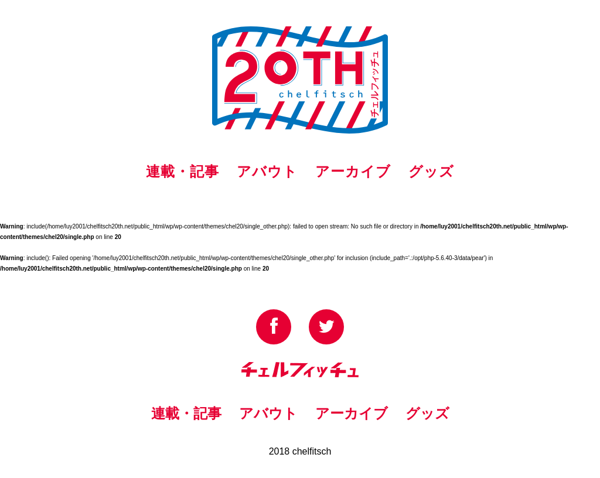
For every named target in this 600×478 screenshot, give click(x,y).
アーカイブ (353, 171)
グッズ (431, 171)
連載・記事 (182, 171)
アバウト (267, 171)
